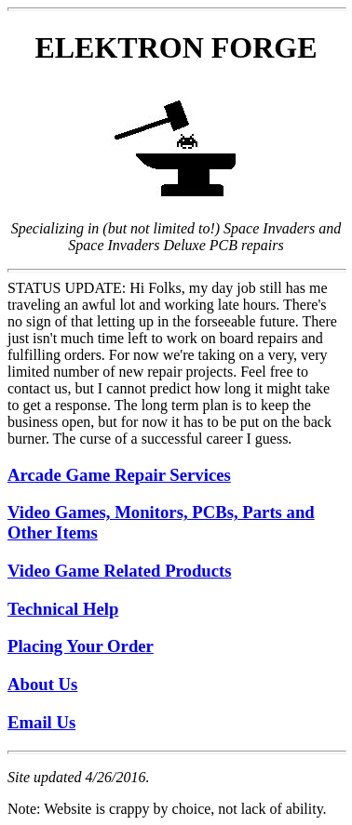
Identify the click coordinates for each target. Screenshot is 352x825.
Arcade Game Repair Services (119, 475)
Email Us (41, 722)
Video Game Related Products (119, 570)
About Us (42, 684)
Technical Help (62, 609)
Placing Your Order (80, 646)
